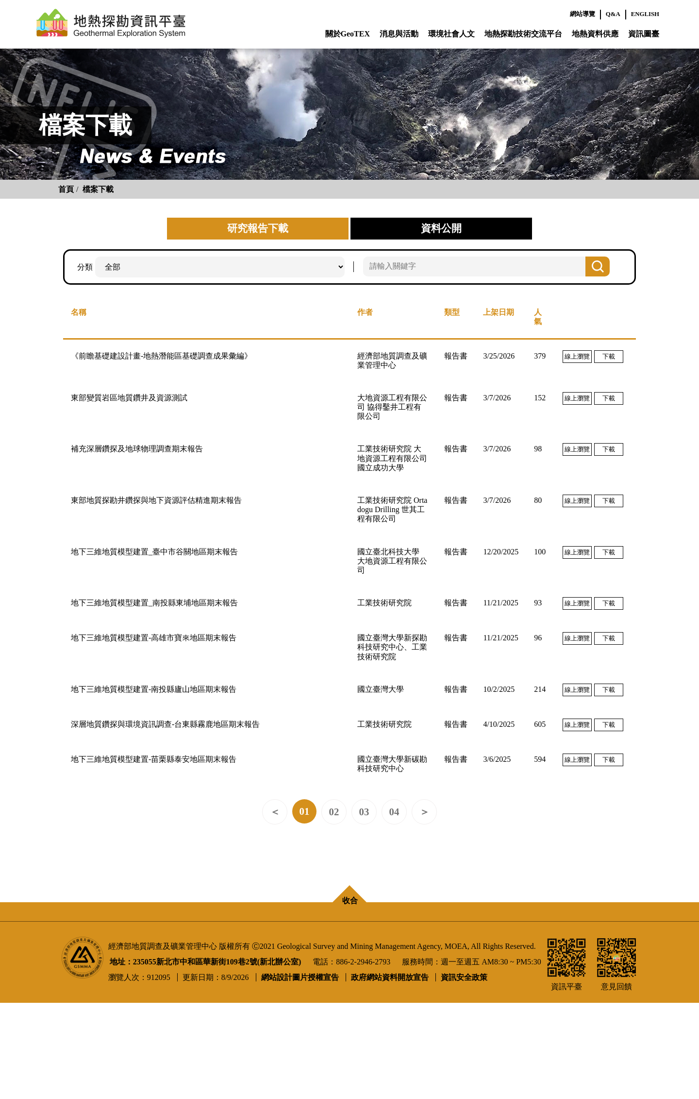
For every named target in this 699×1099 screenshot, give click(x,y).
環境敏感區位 (278, 944)
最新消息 (176, 944)
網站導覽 (582, 14)
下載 (608, 356)
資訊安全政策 (464, 1074)
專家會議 (374, 944)
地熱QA (71, 975)
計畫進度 (73, 959)
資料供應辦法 (523, 944)
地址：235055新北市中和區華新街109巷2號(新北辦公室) (205, 1058)
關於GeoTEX (347, 34)
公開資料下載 (523, 975)
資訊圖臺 (643, 34)
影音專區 (176, 959)
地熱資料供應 (595, 34)
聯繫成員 (73, 990)
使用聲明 (619, 944)
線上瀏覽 (577, 356)
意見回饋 (619, 959)
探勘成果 (374, 975)
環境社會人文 (451, 34)
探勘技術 (374, 959)
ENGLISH (645, 14)
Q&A (613, 14)
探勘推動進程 (382, 990)
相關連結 (176, 975)
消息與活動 (399, 34)
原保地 (267, 959)
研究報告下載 (523, 959)
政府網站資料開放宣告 (390, 1074)
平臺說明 (73, 944)
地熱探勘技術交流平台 (523, 34)
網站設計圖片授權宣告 (300, 1074)
